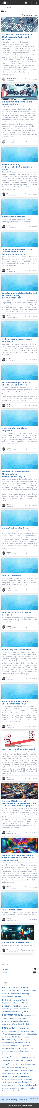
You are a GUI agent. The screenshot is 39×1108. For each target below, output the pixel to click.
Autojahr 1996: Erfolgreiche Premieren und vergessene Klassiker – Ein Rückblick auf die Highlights (19, 803)
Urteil (30, 1070)
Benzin (32, 997)
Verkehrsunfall (24, 1076)
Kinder (23, 1034)
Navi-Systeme (16, 1040)
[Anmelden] (31, 2)
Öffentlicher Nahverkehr (11, 1091)
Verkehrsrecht (21, 1073)
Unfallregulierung (21, 1068)
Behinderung (25, 997)
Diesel (24, 1000)
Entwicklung (22, 1006)
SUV (30, 1060)
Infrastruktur (20, 1028)
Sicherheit (15, 1057)
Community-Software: (19, 1105)
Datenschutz (16, 1000)
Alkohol (28, 987)
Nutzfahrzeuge (9, 1042)
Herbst (26, 1024)
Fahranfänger (7, 1009)
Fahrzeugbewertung (8, 1012)
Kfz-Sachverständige (9, 1031)
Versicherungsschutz (9, 1082)
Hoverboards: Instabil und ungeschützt (14, 429)
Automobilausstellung (20, 994)
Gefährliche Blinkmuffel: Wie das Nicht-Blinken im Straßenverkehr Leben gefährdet (17, 857)
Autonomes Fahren (11, 996)
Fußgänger (12, 1018)
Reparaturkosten (8, 1048)
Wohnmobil (14, 1088)
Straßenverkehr (16, 1060)
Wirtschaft (31, 1085)
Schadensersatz (22, 1051)
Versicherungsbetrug (9, 1079)
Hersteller (9, 1028)
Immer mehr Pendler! (12, 910)
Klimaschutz (32, 1034)
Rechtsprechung (17, 1046)
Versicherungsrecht (26, 1079)
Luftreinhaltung (24, 1037)
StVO (26, 1061)
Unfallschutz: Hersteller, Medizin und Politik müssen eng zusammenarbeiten (19, 295)
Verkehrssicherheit (10, 1076)
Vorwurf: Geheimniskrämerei (16, 528)
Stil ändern (34, 1099)
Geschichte (6, 1024)
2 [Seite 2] (18, 957)
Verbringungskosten (8, 1073)
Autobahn (32, 991)
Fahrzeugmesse (21, 1011)
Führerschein (22, 1018)
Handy (20, 1024)
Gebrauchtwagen (9, 1021)
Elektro (25, 1003)
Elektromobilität (9, 1006)
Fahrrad (15, 1009)
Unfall (4, 1067)
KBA (27, 1028)
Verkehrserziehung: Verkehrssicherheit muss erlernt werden (17, 167)
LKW (16, 1037)
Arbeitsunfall (6, 991)
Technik (12, 1064)
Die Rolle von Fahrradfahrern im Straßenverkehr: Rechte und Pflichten (17, 37)
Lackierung (6, 1037)
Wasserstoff (6, 1085)
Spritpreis (32, 1057)
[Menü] (36, 3)
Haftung (14, 1024)
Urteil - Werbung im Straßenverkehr (19, 749)
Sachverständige (27, 1048)
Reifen (26, 1046)
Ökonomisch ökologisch (13, 216)
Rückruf (17, 1048)
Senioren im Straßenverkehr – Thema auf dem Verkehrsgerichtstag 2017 (16, 474)
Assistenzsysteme (20, 990)
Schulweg (5, 1057)
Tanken (5, 1064)
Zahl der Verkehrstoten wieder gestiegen (16, 613)
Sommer (25, 1057)
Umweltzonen (30, 1064)
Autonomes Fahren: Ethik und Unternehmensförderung (16, 702)
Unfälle (19, 1070)
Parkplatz (27, 1043)
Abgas (5, 987)
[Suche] (26, 3)
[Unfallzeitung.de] (12, 2)
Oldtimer (20, 1043)
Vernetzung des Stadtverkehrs (16, 649)
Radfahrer (5, 1046)
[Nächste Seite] (22, 956)
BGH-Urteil (6, 1000)
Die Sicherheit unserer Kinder (16, 942)
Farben (4, 1018)
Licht (12, 1037)
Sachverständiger (8, 1051)
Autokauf (6, 993)
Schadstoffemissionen (10, 1054)
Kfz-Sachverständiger (26, 1031)
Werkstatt (15, 1085)
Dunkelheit (18, 1003)
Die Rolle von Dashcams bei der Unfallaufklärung (17, 103)
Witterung (5, 1088)
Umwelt (21, 1064)
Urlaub (25, 1070)
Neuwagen (25, 1040)
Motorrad (6, 1040)
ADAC (23, 987)
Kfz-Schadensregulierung (11, 1034)
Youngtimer (24, 1088)
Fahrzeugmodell (12, 1015)
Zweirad (32, 1088)
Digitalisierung (8, 1003)
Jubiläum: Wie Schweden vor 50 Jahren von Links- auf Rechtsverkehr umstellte (17, 251)
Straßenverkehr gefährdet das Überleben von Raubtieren (17, 383)
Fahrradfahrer (24, 1009)
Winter (22, 1085)
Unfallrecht (10, 1068)
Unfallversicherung (9, 1070)
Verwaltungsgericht (25, 1082)
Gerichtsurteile (23, 1021)
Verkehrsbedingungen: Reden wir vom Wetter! (18, 340)
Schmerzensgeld (25, 1054)
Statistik (5, 1061)
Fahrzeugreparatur (28, 1015)
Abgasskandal (14, 987)
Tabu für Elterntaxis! (12, 575)
